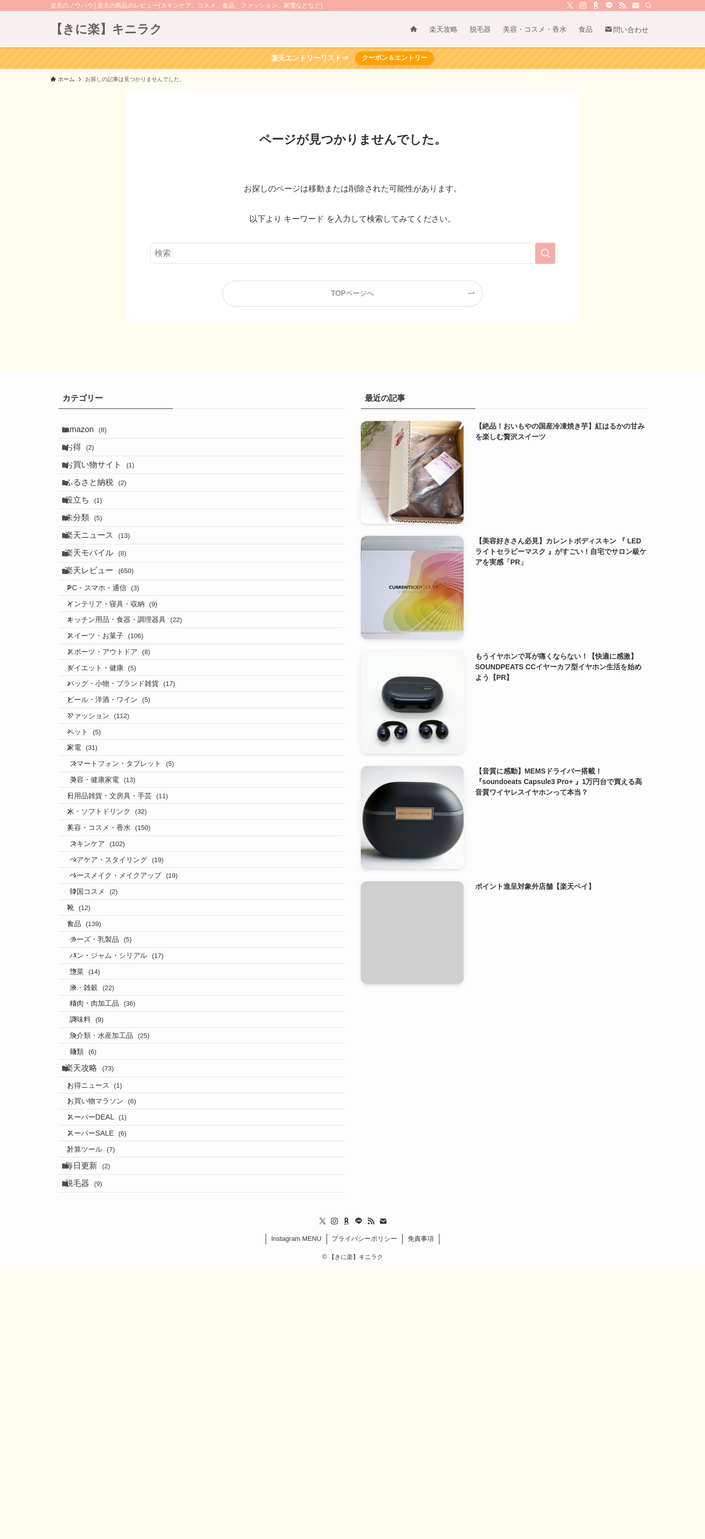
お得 (87, 456)
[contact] (635, 5)
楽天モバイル (103, 599)
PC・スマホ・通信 (113, 646)
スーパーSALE (106, 1381)
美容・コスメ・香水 (118, 969)
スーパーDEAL (106, 1359)
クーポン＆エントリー (394, 57)
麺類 (95, 1271)
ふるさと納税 (103, 504)
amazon (93, 432)
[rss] (622, 5)
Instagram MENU (296, 1507)
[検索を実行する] (545, 253)
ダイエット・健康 (111, 754)
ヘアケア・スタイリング (128, 1012)
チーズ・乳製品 (113, 1120)
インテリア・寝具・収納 (122, 668)
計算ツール (100, 1402)
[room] (596, 5)
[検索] (648, 5)
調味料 (98, 1228)
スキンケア (109, 991)
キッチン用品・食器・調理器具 (134, 689)
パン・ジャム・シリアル (128, 1142)
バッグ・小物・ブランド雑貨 (130, 776)
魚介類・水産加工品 (121, 1249)
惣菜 (97, 1163)
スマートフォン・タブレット (134, 883)
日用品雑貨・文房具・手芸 (127, 926)
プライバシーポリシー (364, 1507)
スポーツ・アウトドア (118, 732)
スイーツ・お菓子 (115, 711)
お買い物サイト (107, 479)
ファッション (108, 818)
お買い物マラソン (111, 1338)
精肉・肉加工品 (114, 1206)
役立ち (91, 527)
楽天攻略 (97, 1293)
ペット (93, 840)
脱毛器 (91, 1448)
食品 (93, 1098)
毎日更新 (95, 1425)
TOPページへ (352, 293)
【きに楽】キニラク (106, 29)
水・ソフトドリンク (116, 948)
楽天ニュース (105, 575)
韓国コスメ (106, 1056)
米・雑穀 (104, 1185)
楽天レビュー (107, 623)
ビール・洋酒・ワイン (118, 797)
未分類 (91, 551)
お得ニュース (104, 1316)
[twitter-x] (569, 5)
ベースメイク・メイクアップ (135, 1034)
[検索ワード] (352, 253)
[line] (609, 5)
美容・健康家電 (114, 904)
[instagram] (583, 5)
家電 (92, 862)
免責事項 (421, 1507)
